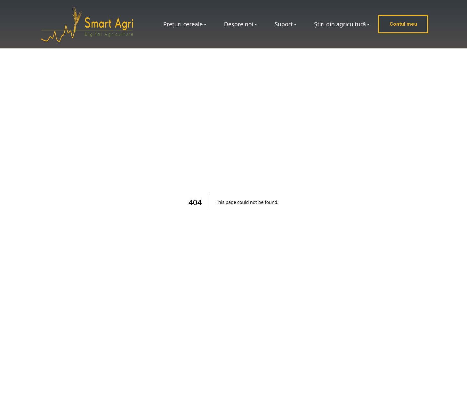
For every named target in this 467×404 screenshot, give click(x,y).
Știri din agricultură (341, 24)
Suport (285, 24)
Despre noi (240, 24)
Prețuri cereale (184, 24)
